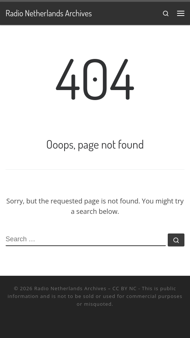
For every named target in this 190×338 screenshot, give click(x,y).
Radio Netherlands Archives (70, 288)
